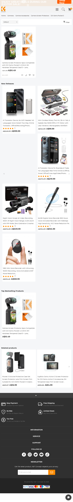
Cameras (10, 16)
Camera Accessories (22, 16)
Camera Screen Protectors (40, 16)
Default (6, 22)
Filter (68, 22)
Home (3, 16)
